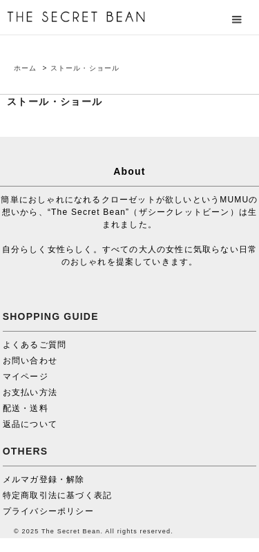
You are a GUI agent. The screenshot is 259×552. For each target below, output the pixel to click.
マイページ (25, 376)
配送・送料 (25, 408)
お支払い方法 (30, 392)
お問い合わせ (30, 360)
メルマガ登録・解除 (44, 479)
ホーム (25, 68)
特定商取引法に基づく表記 (57, 495)
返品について (30, 424)
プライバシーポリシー (48, 511)
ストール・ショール (85, 68)
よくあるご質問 (34, 345)
